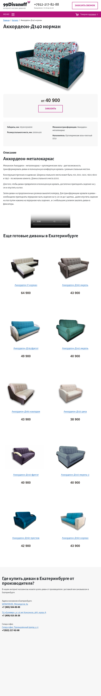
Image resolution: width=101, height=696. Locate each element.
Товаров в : (86, 14)
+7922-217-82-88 (46, 4)
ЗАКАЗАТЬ (50, 108)
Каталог (15, 20)
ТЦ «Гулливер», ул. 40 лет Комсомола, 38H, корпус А (24, 612)
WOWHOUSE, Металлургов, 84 (15, 604)
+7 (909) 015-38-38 (11, 615)
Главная (6, 20)
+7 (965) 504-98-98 (11, 607)
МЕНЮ (8, 14)
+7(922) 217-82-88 (10, 630)
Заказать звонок (85, 5)
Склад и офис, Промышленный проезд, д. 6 (20, 627)
